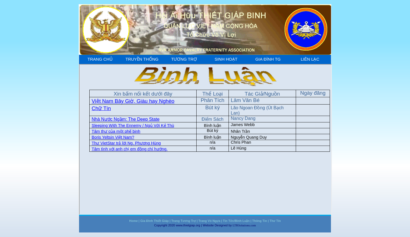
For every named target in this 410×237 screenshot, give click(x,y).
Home (133, 220)
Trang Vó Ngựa (209, 220)
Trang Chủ (99, 59)
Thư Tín (275, 220)
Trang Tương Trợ (183, 220)
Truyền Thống (142, 59)
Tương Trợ (184, 59)
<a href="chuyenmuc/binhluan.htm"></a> (205, 139)
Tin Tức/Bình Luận (236, 220)
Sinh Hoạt (226, 59)
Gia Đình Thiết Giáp (154, 220)
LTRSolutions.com (244, 225)
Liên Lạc (310, 59)
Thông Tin (259, 220)
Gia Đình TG (268, 59)
